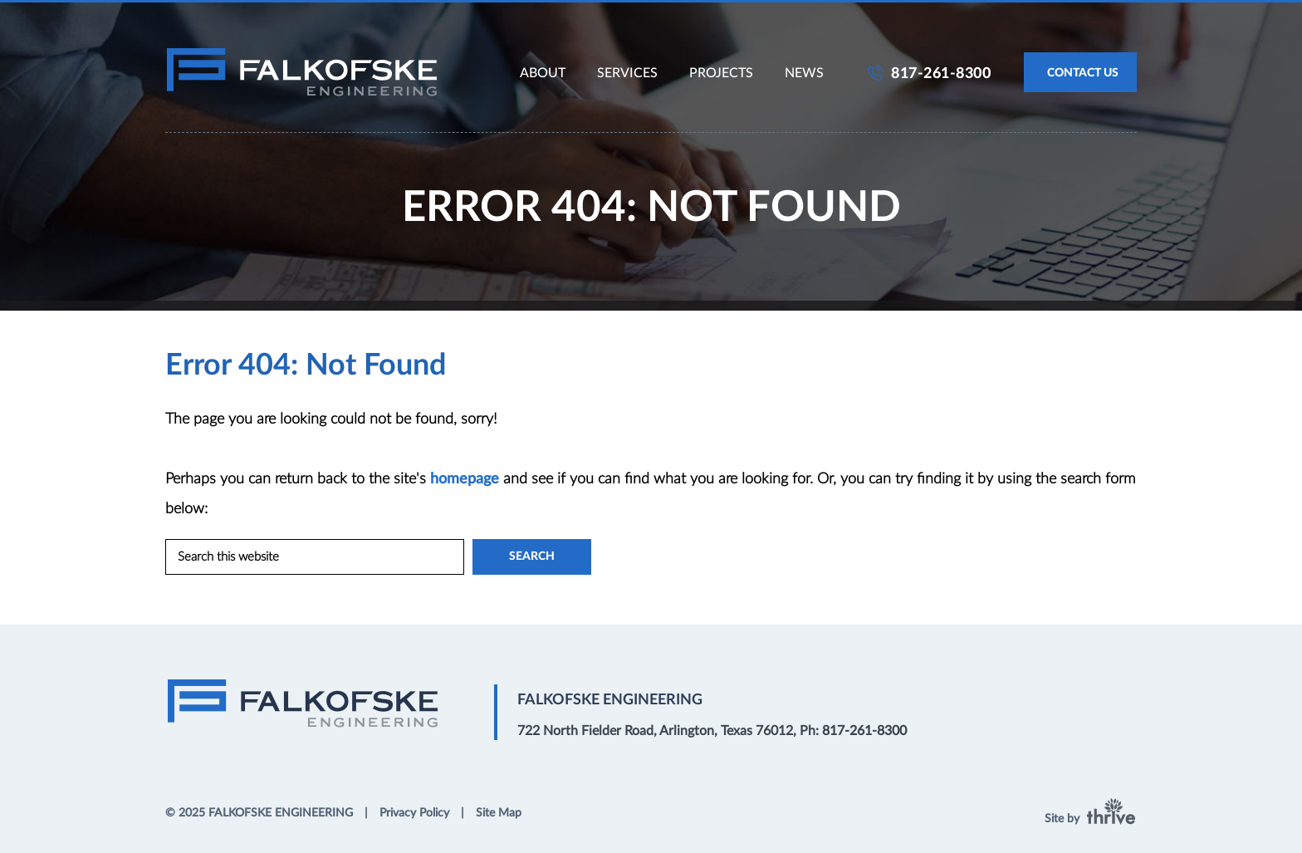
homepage (464, 479)
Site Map (498, 813)
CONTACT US (1082, 73)
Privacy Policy (414, 813)
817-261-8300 (941, 73)
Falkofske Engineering (302, 72)
